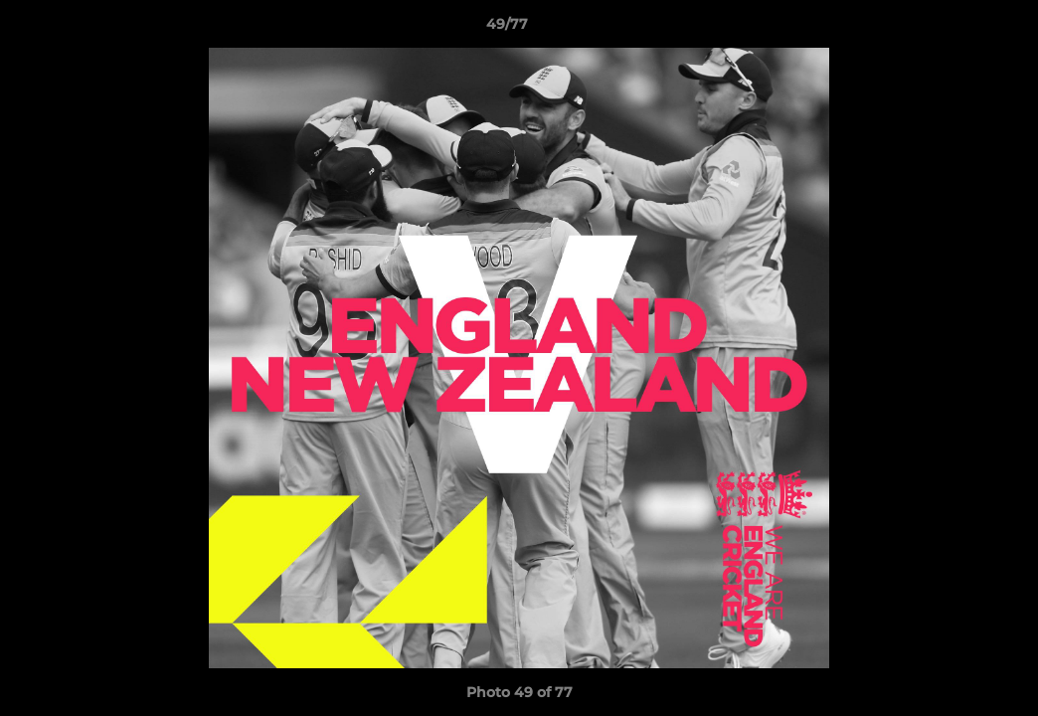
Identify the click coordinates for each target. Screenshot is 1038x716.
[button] (954, 29)
